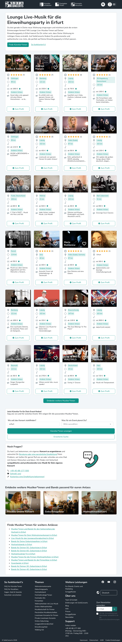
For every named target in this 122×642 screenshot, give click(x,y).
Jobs (67, 608)
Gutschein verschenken (12, 595)
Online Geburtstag (41, 621)
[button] (112, 4)
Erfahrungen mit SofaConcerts (76, 603)
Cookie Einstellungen (112, 640)
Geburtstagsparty (41, 589)
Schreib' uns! (15, 473)
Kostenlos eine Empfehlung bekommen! (27, 476)
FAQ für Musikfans (11, 589)
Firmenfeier (39, 601)
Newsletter (69, 617)
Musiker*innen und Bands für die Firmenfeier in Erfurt (34, 560)
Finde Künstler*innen (18, 44)
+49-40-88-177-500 (19, 470)
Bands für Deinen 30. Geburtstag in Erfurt (29, 566)
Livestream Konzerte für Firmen (46, 615)
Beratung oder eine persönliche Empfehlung (38, 454)
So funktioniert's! (38, 44)
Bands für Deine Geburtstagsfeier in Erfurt (29, 541)
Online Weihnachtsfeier (43, 606)
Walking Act (39, 630)
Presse (67, 611)
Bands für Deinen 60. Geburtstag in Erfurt (29, 550)
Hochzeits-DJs (40, 598)
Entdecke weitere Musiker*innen (61, 400)
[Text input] (104, 609)
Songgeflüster (70, 592)
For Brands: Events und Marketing (74, 587)
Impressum (84, 640)
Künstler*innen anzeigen (61, 431)
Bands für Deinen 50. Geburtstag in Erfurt (29, 547)
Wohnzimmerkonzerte (43, 586)
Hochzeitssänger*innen (43, 595)
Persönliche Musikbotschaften (46, 612)
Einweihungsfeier (41, 627)
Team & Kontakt (71, 600)
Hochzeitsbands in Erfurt (21, 544)
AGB (102, 640)
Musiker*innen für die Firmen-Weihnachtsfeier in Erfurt (34, 557)
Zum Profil (19, 109)
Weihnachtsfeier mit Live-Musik (46, 604)
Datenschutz (93, 640)
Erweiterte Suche (61, 436)
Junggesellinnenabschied (44, 624)
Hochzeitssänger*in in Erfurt (23, 554)
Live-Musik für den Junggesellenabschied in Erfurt (32, 538)
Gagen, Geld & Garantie (13, 592)
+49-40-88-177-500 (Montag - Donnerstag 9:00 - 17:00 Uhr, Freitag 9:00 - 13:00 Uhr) (76, 632)
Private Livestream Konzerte (45, 618)
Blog (67, 606)
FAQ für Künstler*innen (13, 586)
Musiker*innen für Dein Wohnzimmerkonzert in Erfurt (34, 535)
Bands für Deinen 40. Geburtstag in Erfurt (29, 569)
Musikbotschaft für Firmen (44, 609)
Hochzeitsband (40, 592)
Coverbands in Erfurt (20, 563)
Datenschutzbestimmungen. (109, 619)
